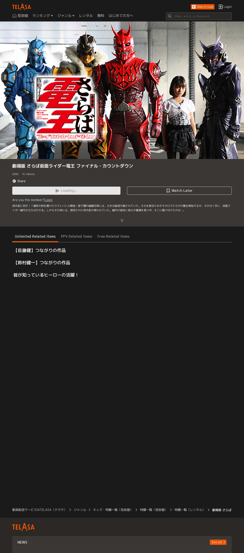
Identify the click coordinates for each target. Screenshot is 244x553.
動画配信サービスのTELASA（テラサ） (39, 510)
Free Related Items (113, 236)
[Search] (199, 16)
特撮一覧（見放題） (154, 510)
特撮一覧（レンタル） (190, 510)
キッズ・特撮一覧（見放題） (113, 510)
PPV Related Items (76, 236)
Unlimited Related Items (35, 236)
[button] (202, 7)
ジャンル (80, 510)
